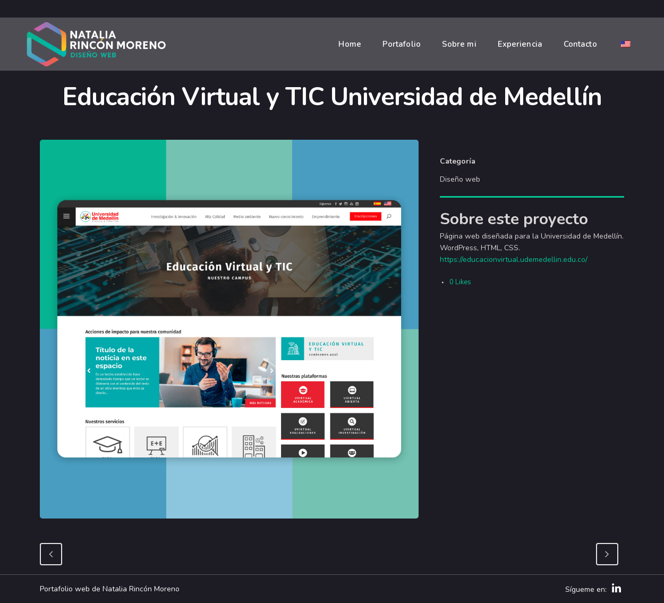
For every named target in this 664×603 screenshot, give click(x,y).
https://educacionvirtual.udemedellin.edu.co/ (514, 259)
